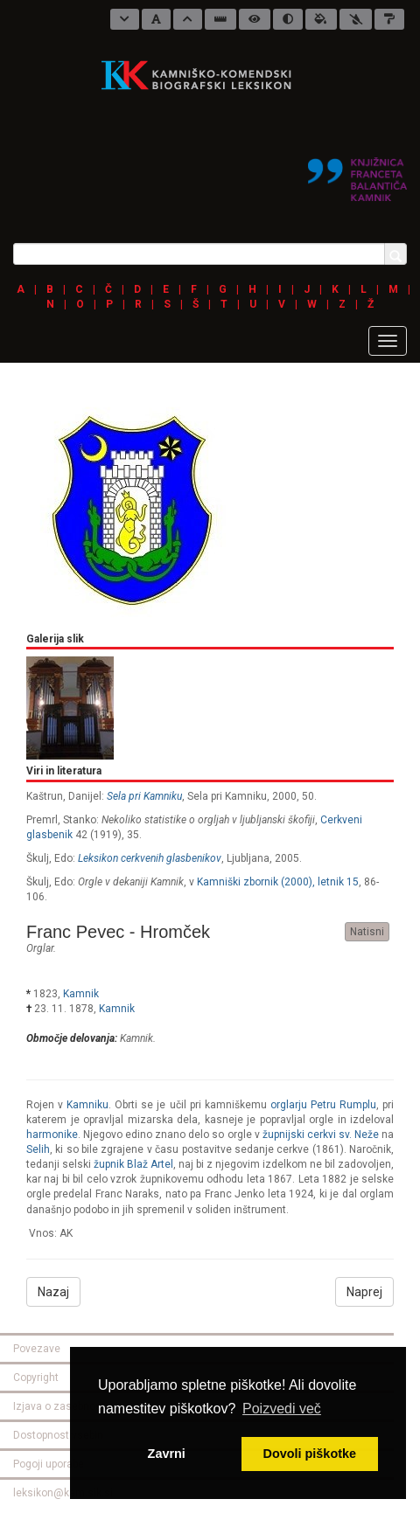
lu (343, 1105)
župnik (109, 1164)
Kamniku (87, 1105)
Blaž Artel (150, 1164)
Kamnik (81, 994)
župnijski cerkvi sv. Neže (320, 1134)
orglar (39, 948)
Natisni (367, 932)
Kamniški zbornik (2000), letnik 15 (278, 882)
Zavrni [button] (167, 1454)
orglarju (288, 1105)
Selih (38, 1149)
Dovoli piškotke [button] (309, 1454)
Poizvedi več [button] (281, 1408)
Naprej (364, 1292)
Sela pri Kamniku (144, 796)
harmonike (52, 1134)
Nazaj (53, 1292)
